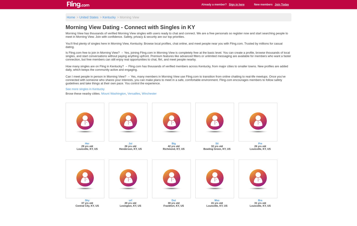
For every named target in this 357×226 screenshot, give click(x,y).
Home (71, 17)
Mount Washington (113, 93)
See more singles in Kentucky (85, 89)
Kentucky (109, 17)
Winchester (149, 93)
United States (88, 17)
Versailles (134, 93)
